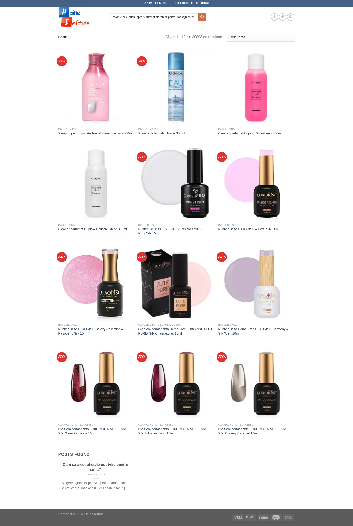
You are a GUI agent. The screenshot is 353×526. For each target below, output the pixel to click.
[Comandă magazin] (261, 37)
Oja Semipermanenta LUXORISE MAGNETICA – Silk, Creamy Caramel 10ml (253, 431)
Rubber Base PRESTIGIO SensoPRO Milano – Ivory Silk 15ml (172, 231)
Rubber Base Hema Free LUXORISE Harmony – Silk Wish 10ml (253, 331)
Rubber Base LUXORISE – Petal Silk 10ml (248, 229)
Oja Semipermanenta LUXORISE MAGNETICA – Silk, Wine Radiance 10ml (93, 431)
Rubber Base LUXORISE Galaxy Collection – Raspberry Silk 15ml (90, 331)
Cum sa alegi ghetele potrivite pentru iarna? (95, 467)
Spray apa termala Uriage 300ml (161, 133)
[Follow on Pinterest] (290, 17)
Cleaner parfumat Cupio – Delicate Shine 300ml (92, 229)
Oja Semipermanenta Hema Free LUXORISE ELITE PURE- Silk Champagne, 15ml (175, 331)
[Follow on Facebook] (274, 17)
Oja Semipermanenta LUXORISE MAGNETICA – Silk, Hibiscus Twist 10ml (173, 431)
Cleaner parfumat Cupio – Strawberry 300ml (250, 133)
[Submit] (202, 17)
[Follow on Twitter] (282, 17)
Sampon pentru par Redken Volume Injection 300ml (95, 133)
